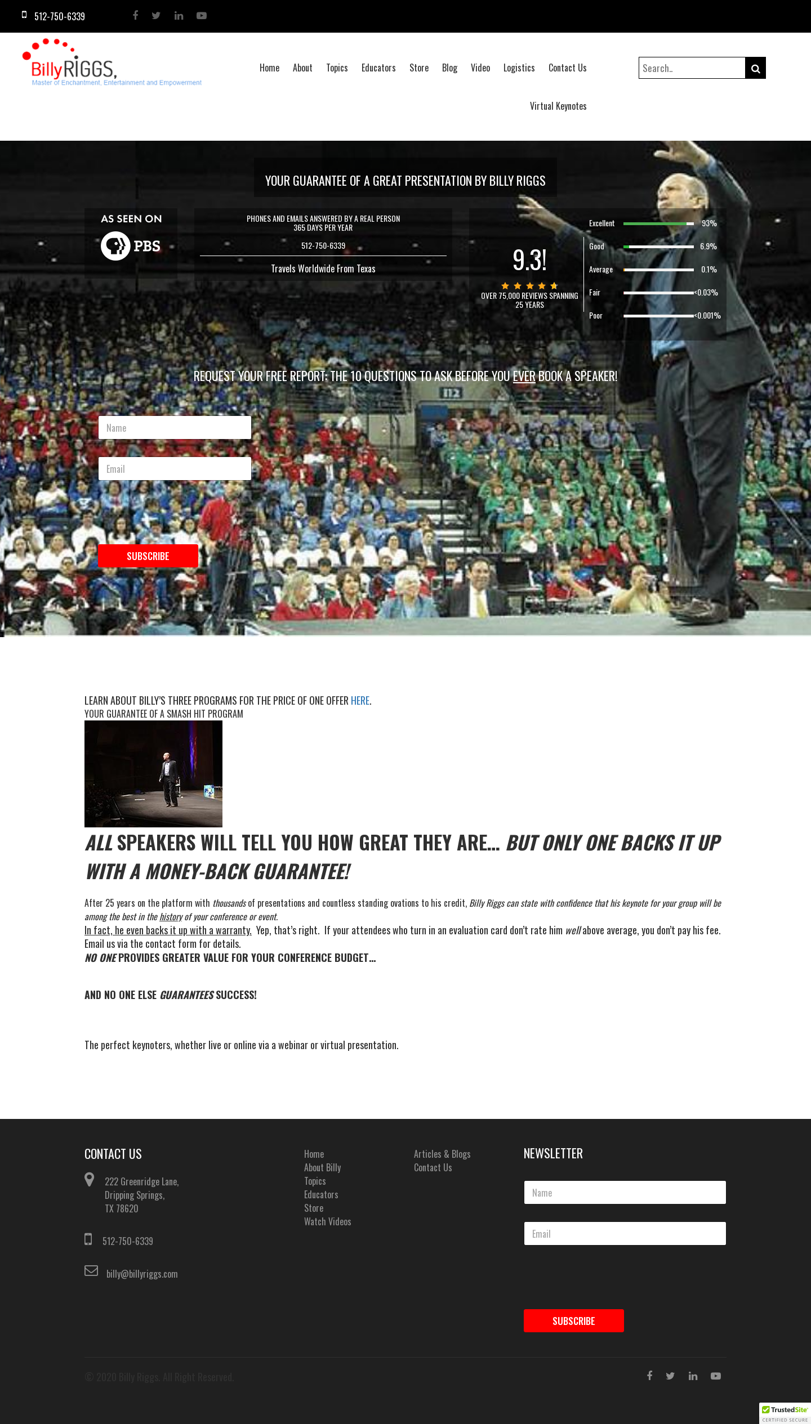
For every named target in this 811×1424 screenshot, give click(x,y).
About (303, 67)
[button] (785, 1413)
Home (269, 67)
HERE (360, 700)
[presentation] (164, 532)
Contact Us (568, 67)
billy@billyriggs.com (142, 1273)
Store (419, 67)
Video (480, 67)
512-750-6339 (128, 1241)
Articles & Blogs (442, 1154)
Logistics (519, 67)
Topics (337, 67)
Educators (379, 67)
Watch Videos (327, 1221)
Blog (449, 67)
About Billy (322, 1167)
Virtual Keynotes (558, 106)
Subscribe (148, 556)
